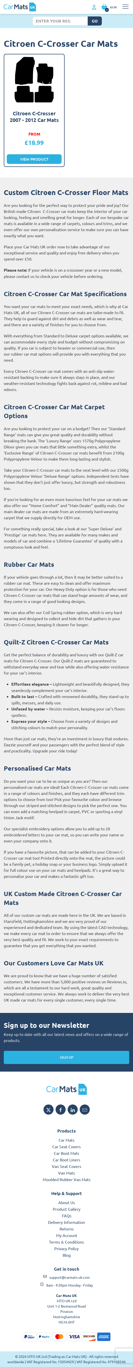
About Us (66, 1202)
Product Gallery (66, 1208)
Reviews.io (116, 981)
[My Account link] (94, 7)
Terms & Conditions (66, 1241)
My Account (66, 1235)
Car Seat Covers (66, 1146)
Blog (67, 1254)
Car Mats (66, 1139)
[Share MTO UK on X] (48, 1109)
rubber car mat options (31, 353)
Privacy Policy (66, 1248)
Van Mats (66, 1172)
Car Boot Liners (66, 1159)
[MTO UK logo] (66, 1089)
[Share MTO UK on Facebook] (61, 1109)
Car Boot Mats (66, 1153)
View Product (34, 159)
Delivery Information (66, 1222)
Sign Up (66, 1057)
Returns (67, 1228)
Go (95, 21)
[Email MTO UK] (85, 1109)
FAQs (66, 1215)
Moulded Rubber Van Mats (67, 1179)
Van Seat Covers (66, 1166)
